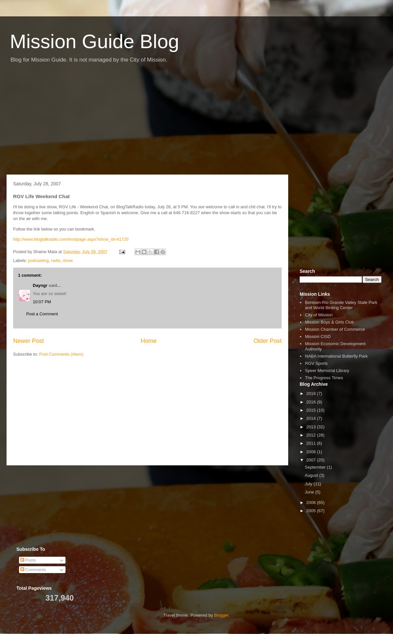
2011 (311, 443)
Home (149, 341)
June (310, 492)
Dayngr (40, 285)
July (309, 483)
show (68, 260)
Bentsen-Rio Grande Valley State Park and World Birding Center (341, 305)
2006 (311, 502)
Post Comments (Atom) (61, 354)
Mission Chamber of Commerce (335, 329)
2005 (311, 510)
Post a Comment (42, 313)
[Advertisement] (196, 122)
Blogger (221, 615)
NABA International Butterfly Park (336, 356)
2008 (311, 451)
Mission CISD (318, 336)
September (316, 467)
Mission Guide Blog (94, 41)
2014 (311, 418)
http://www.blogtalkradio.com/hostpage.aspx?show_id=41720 (70, 239)
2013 (311, 426)
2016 (311, 402)
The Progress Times (324, 377)
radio (56, 260)
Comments (33, 569)
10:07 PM (42, 301)
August (312, 475)
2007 (311, 459)
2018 (311, 393)
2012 (311, 435)
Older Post (267, 341)
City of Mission (319, 314)
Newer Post (28, 341)
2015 (311, 410)
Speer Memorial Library (327, 370)
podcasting (38, 260)
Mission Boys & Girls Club (329, 322)
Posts (28, 560)
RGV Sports (316, 363)
